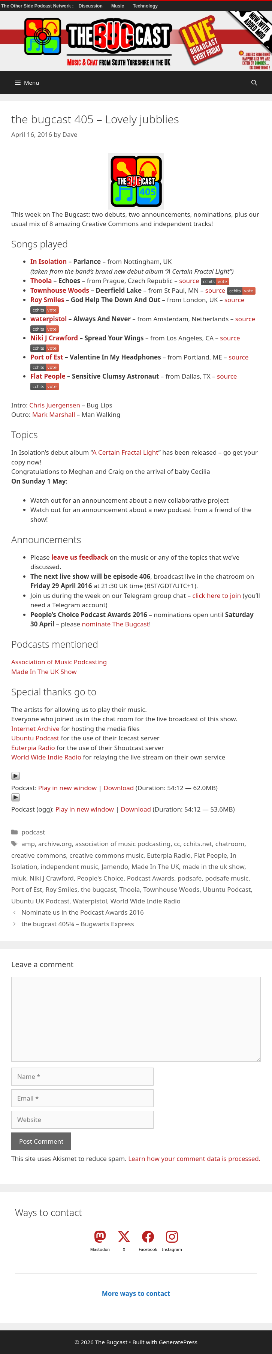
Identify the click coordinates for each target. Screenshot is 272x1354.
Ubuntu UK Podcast (40, 901)
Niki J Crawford (54, 338)
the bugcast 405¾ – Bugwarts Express (77, 924)
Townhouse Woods (59, 290)
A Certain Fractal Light (125, 452)
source (189, 280)
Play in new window (67, 787)
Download (118, 787)
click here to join (216, 595)
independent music (69, 866)
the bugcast (98, 889)
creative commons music (106, 855)
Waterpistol (90, 901)
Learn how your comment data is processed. (194, 1158)
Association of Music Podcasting (59, 662)
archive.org (55, 843)
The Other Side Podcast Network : (38, 6)
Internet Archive (35, 728)
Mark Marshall (53, 414)
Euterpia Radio (33, 747)
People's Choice (100, 878)
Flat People (48, 376)
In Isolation (48, 261)
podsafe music (226, 878)
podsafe (190, 878)
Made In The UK (155, 866)
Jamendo (115, 866)
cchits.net (198, 843)
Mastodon (100, 1249)
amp (28, 843)
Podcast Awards (150, 878)
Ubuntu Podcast (35, 738)
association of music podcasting (123, 843)
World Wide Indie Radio (46, 757)
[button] (254, 82)
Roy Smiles (47, 299)
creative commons (38, 855)
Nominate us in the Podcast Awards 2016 (82, 912)
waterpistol (48, 319)
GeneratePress (178, 1342)
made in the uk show (213, 866)
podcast (33, 832)
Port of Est (46, 357)
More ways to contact (136, 1293)
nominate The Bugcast (115, 624)
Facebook (148, 1249)
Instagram (172, 1249)
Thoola (41, 280)
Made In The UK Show (44, 671)
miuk (18, 878)
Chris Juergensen (54, 405)
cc (177, 843)
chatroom (230, 843)
